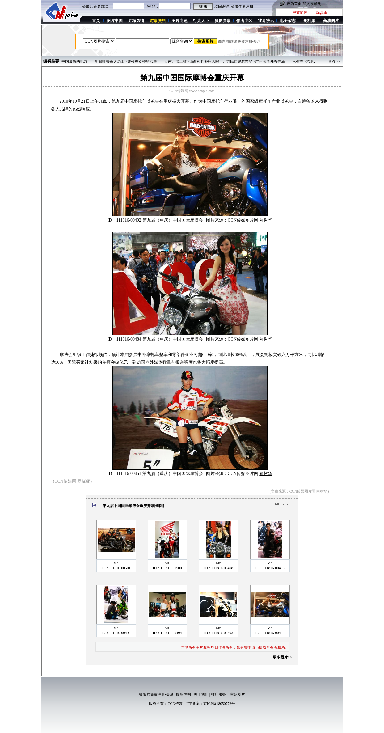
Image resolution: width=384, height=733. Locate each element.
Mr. (116, 563)
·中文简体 (299, 12)
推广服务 (218, 694)
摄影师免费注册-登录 (156, 694)
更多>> (334, 61)
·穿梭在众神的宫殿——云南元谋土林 (156, 61)
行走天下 (201, 20)
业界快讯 (266, 20)
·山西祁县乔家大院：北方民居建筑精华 (220, 61)
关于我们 (201, 694)
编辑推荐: (52, 61)
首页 (96, 20)
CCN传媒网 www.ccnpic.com (192, 91)
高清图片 (331, 20)
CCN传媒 (175, 703)
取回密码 (221, 6)
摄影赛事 (223, 20)
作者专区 (244, 20)
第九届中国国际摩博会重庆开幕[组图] (133, 506)
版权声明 (183, 694)
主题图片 (237, 694)
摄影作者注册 (242, 6)
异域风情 (136, 20)
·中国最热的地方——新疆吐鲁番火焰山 (92, 61)
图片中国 (115, 20)
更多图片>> (282, 657)
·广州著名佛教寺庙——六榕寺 (278, 61)
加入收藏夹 (311, 4)
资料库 (309, 20)
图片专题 (179, 20)
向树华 (265, 220)
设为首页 (294, 4)
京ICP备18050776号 (219, 703)
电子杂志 (288, 20)
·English (321, 12)
